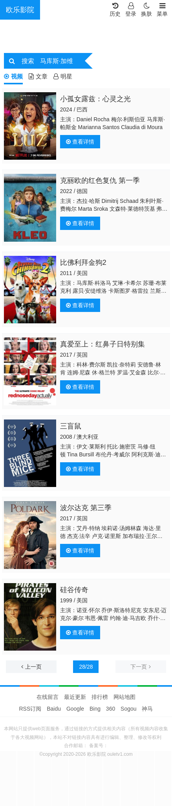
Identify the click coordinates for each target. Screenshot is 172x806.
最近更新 (75, 697)
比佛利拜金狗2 (83, 262)
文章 (38, 76)
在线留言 (48, 697)
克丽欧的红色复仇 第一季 (100, 180)
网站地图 (124, 697)
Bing (95, 709)
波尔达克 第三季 (86, 508)
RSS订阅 (30, 709)
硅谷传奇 (74, 590)
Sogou (128, 709)
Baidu (54, 709)
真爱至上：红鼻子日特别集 (102, 344)
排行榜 (99, 697)
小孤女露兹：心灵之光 (95, 99)
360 (110, 709)
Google (75, 709)
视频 (13, 76)
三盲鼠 (70, 426)
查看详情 (80, 142)
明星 (62, 76)
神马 (147, 709)
